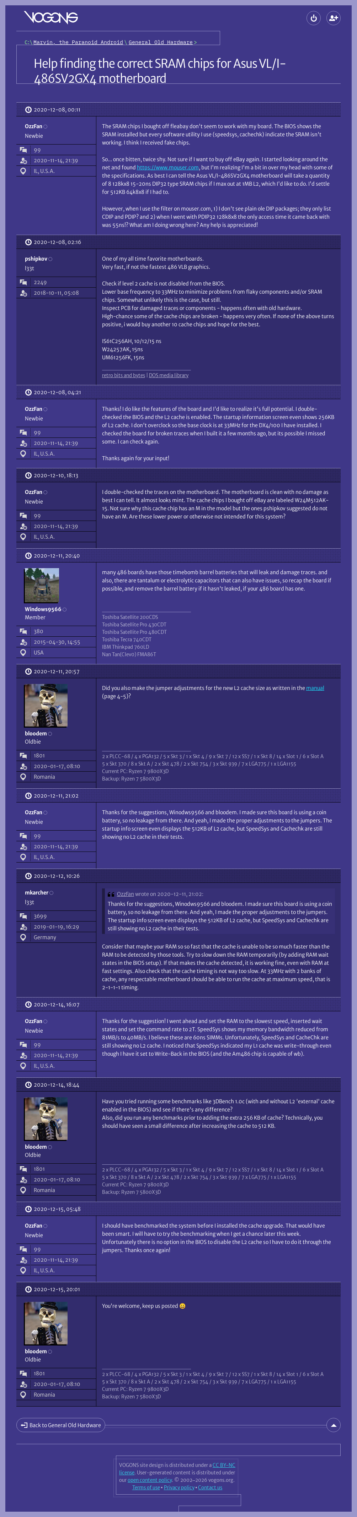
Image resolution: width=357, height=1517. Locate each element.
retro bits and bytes (123, 375)
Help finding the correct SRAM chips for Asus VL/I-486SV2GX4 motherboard (160, 71)
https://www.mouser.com (168, 167)
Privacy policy (179, 1487)
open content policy (150, 1480)
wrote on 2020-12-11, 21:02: (169, 894)
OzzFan (125, 894)
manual (315, 688)
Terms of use (146, 1487)
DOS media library (168, 375)
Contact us (210, 1487)
